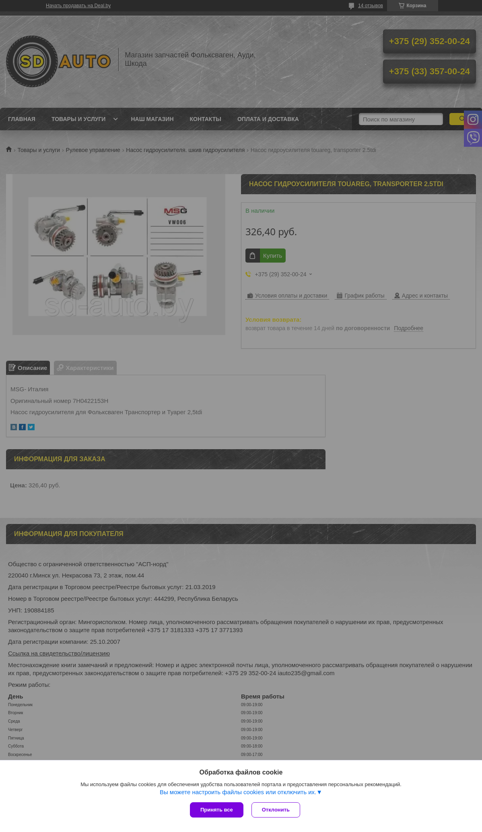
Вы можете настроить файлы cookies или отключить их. (238, 792)
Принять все (216, 810)
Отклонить (276, 810)
